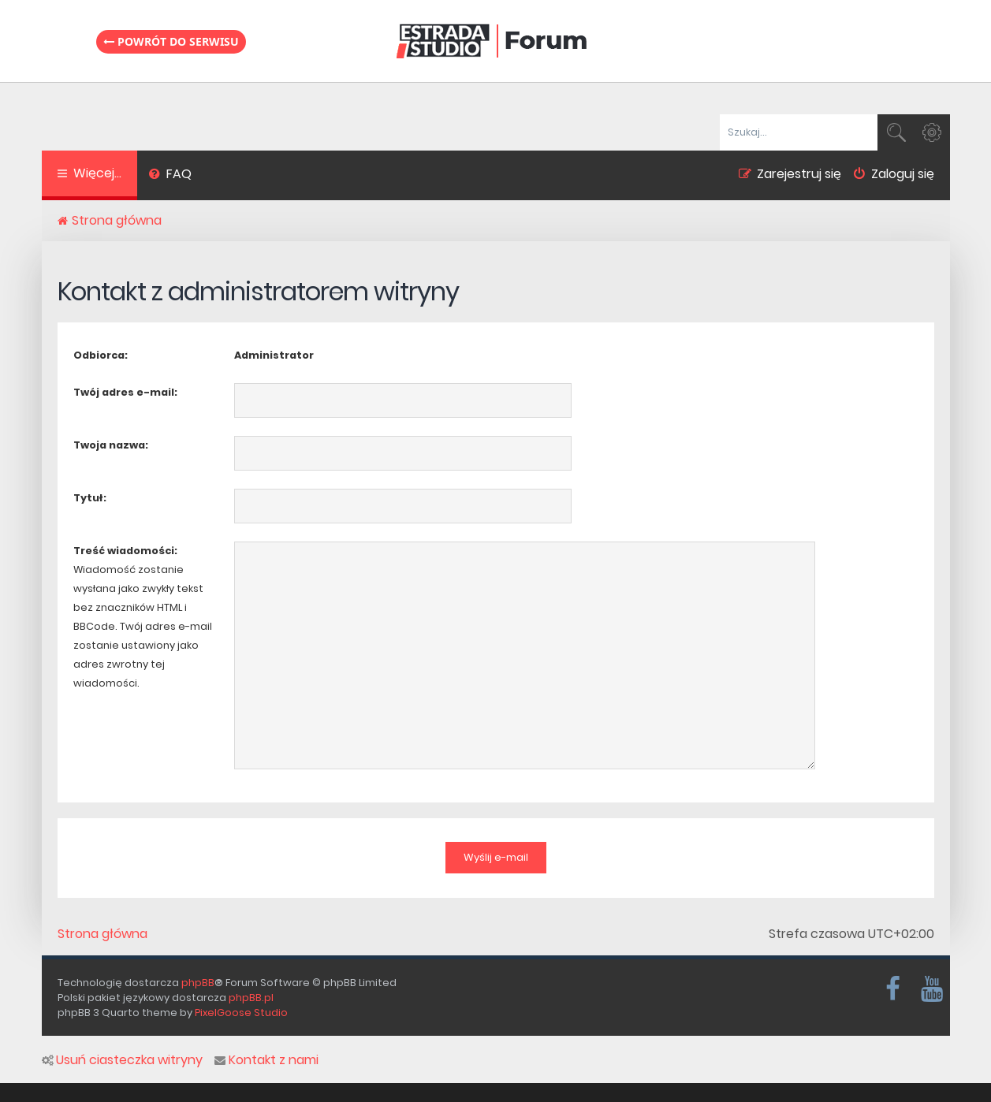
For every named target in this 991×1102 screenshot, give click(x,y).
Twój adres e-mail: (125, 392)
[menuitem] (170, 176)
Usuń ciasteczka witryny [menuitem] (122, 1060)
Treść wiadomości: (125, 550)
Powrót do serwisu (171, 41)
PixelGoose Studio (241, 1012)
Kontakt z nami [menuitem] (266, 1060)
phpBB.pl (251, 997)
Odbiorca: (100, 355)
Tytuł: (89, 497)
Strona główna (102, 934)
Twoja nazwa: (110, 445)
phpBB (197, 981)
